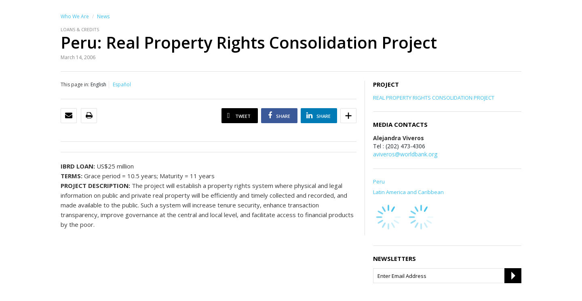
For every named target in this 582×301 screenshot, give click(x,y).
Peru (379, 181)
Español (122, 84)
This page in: (75, 84)
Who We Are (75, 16)
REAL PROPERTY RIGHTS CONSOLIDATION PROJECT (433, 97)
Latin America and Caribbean (408, 192)
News (103, 16)
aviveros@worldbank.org (405, 154)
